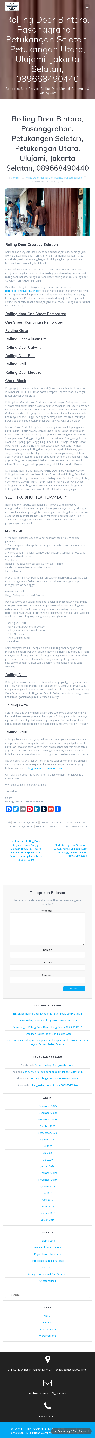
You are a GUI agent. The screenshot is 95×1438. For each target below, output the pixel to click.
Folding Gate (16, 330)
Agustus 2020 (47, 1139)
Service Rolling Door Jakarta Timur (54, 1065)
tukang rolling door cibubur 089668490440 (55, 1078)
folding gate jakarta (25, 822)
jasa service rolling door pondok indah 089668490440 (53, 1071)
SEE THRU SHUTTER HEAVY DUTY (36, 497)
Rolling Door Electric (23, 372)
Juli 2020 (47, 1146)
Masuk (47, 1315)
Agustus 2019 (47, 1186)
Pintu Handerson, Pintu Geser (47, 1260)
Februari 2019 (47, 1213)
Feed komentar (47, 1329)
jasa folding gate (51, 822)
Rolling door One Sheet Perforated (35, 313)
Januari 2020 (48, 1166)
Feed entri (47, 1322)
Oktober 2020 (47, 1126)
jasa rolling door (75, 822)
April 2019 (47, 1199)
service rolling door (76, 826)
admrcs (15, 177)
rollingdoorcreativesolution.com (23, 290)
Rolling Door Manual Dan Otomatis (45, 177)
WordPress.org (47, 1335)
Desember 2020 (47, 1112)
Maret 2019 (47, 1206)
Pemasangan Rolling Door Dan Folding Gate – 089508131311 (47, 1027)
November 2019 (47, 1179)
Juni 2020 (47, 1153)
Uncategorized (73, 177)
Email (47, 962)
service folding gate (47, 826)
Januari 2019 (48, 1219)
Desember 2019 (47, 1173)
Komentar (47, 910)
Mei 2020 (47, 1159)
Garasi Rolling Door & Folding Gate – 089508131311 (47, 1020)
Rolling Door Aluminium (26, 339)
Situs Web (47, 975)
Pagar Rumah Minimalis (47, 1254)
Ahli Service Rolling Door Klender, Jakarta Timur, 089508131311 (47, 1013)
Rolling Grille (16, 732)
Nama (47, 950)
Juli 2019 (47, 1193)
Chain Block (15, 380)
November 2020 (47, 1119)
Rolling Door (16, 674)
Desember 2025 (47, 1106)
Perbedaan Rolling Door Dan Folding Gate (47, 1033)
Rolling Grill (15, 364)
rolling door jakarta (19, 826)
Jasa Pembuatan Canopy (47, 1247)
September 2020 (47, 1132)
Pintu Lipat (47, 1267)
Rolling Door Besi (20, 355)
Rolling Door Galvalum (25, 347)
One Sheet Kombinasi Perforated (34, 322)
